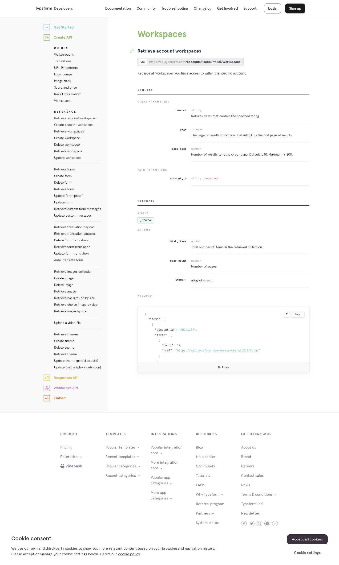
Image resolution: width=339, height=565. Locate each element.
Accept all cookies (307, 539)
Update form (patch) (68, 196)
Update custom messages (73, 215)
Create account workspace (73, 125)
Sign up (295, 8)
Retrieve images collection (73, 271)
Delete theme (64, 347)
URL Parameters (66, 68)
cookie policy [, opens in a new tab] (129, 554)
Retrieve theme (65, 354)
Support (250, 8)
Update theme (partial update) (76, 361)
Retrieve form (64, 189)
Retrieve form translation (72, 247)
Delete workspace (67, 144)
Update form (63, 202)
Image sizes (62, 81)
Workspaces (62, 101)
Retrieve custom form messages (77, 209)
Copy (298, 314)
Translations (62, 61)
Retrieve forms (65, 169)
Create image (64, 278)
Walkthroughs (64, 54)
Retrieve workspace (68, 151)
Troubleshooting (174, 8)
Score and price (65, 87)
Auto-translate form (68, 260)
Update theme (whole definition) (77, 367)
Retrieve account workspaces (75, 118)
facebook (244, 523)
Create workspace (67, 138)
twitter (252, 523)
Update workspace (67, 158)
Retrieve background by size (74, 298)
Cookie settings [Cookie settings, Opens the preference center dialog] (307, 553)
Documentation (118, 8)
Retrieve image (65, 291)
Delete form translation (71, 240)
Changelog (202, 8)
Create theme (64, 341)
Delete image (63, 285)
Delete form (63, 182)
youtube (267, 523)
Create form (63, 176)
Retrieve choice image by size (75, 304)
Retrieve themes (66, 334)
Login (272, 8)
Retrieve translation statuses (75, 233)
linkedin (275, 523)
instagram (259, 523)
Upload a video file (67, 323)
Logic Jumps (63, 74)
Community (146, 8)
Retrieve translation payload (74, 227)
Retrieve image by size (70, 311)
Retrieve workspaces (69, 131)
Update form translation (71, 253)
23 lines (223, 367)
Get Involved (227, 8)
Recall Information (67, 94)
